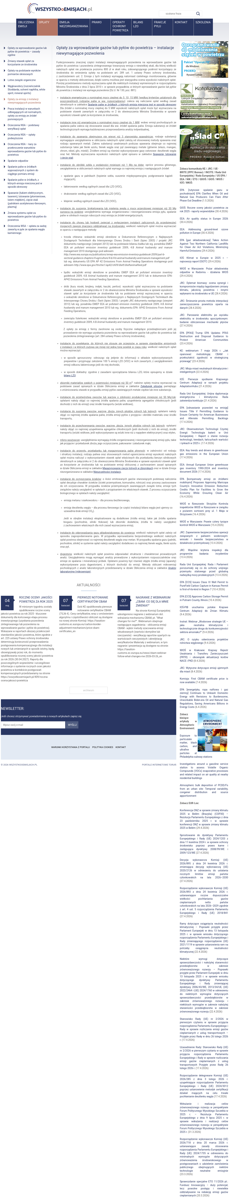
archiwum (88, 690)
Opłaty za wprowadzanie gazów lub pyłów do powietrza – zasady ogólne (27, 51)
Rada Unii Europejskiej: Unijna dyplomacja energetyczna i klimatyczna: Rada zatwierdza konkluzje (204, 397)
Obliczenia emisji (26, 24)
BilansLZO (138, 24)
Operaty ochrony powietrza (120, 26)
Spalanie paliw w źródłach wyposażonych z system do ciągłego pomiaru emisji (23, 170)
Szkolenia (203, 22)
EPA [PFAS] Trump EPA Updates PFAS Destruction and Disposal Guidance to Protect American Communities (204, 336)
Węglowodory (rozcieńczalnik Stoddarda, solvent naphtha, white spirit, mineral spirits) (26, 90)
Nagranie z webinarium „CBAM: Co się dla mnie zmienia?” (153, 601)
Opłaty (44, 22)
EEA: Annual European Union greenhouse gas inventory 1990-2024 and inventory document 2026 (204, 468)
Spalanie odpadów (18, 160)
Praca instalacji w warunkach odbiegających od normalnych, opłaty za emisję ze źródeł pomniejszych (25, 114)
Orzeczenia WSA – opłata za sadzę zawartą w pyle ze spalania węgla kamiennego (27, 229)
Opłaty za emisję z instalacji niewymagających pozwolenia (24, 101)
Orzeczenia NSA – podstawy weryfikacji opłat (23, 127)
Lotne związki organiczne (22, 80)
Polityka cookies (102, 747)
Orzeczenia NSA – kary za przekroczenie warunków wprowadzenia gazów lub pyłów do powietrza (27, 149)
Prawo (97, 22)
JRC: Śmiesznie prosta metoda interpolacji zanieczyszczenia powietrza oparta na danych (204, 304)
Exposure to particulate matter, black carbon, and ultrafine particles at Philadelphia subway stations (196, 746)
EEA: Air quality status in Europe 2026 (204, 218)
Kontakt (181, 22)
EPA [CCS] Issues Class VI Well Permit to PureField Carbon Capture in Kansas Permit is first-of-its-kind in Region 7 (204, 586)
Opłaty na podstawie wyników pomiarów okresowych (24, 72)
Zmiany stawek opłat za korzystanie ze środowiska (22, 63)
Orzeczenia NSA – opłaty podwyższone (21, 136)
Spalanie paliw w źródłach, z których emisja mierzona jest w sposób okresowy (25, 183)
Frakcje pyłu (160, 24)
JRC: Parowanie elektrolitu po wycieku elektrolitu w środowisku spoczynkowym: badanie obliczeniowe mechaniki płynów (204, 318)
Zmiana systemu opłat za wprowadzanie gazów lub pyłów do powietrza (27, 216)
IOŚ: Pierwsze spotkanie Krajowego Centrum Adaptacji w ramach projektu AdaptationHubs (204, 383)
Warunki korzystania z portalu (70, 747)
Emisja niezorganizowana (74, 24)
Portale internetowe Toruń (159, 764)
